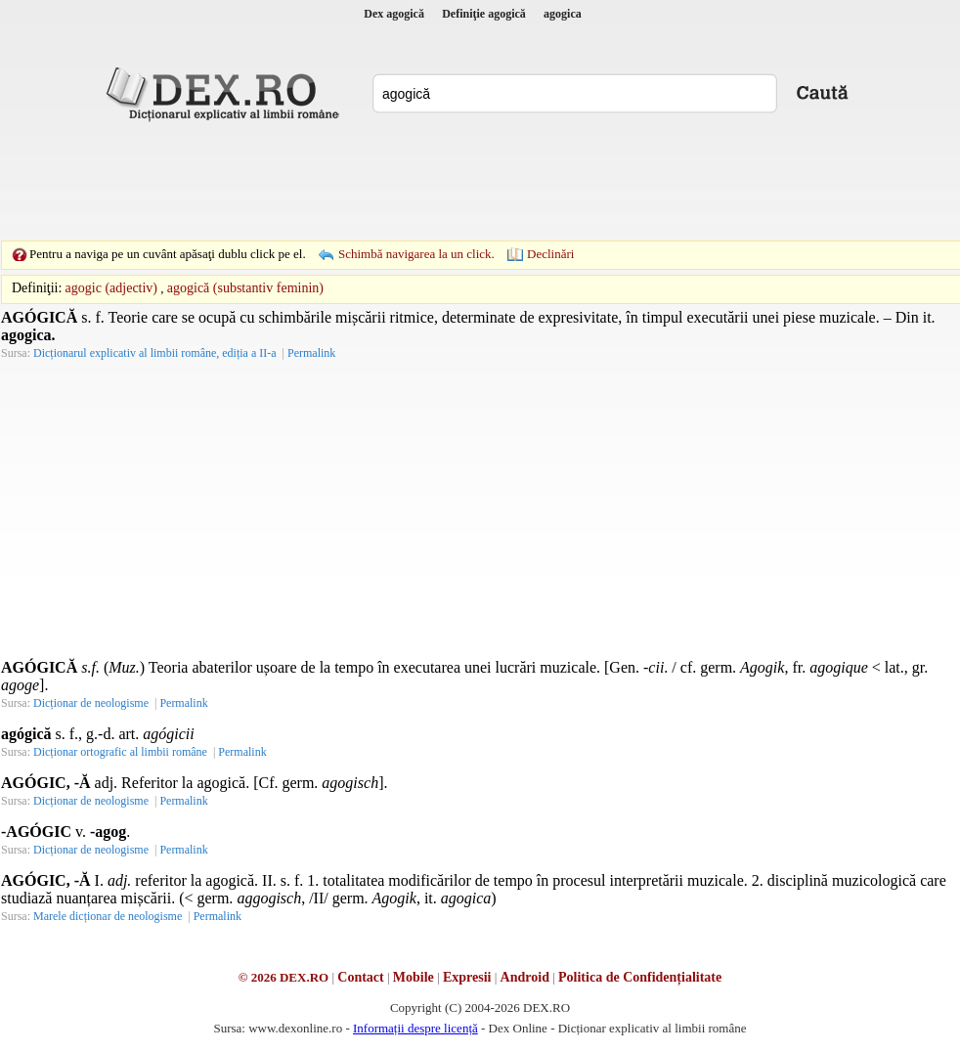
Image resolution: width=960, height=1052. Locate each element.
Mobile (413, 977)
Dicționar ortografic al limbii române (120, 752)
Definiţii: (37, 288)
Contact (360, 977)
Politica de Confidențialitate (639, 977)
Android (525, 977)
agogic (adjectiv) (111, 288)
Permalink (311, 353)
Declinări (550, 253)
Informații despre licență (415, 1028)
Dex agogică (394, 14)
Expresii (467, 977)
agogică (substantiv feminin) (245, 288)
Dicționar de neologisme (91, 703)
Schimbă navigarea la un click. (416, 253)
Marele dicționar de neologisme (107, 916)
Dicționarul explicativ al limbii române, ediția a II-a (155, 353)
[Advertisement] (480, 181)
